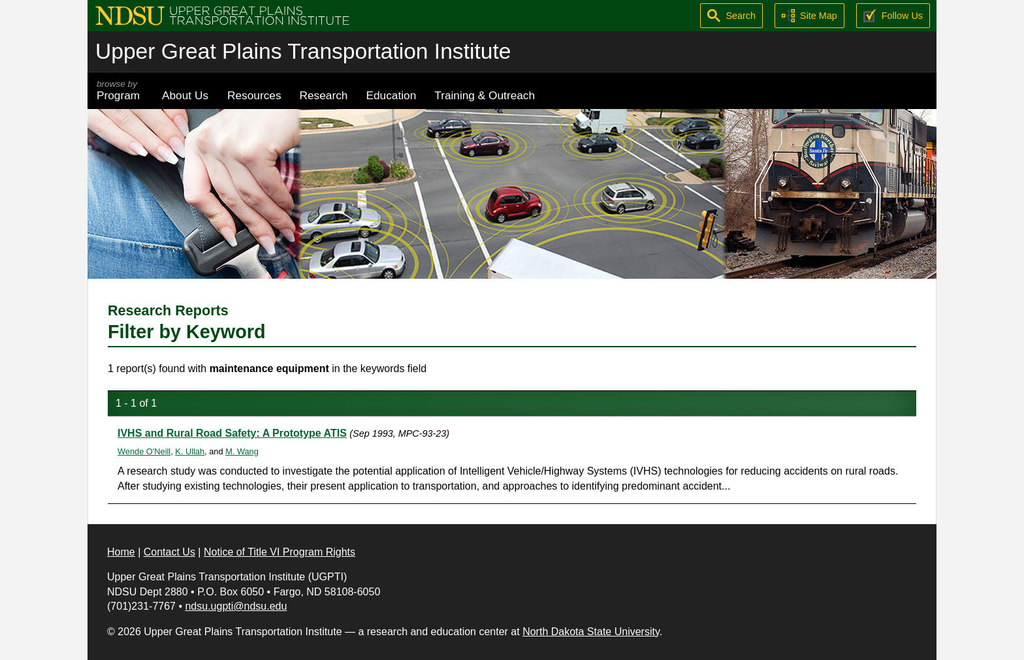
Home (121, 552)
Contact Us (169, 552)
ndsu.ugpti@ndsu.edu (236, 606)
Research (324, 95)
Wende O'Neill (144, 451)
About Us (185, 95)
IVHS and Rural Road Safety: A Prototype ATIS (232, 433)
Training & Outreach (484, 95)
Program (120, 90)
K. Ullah (189, 451)
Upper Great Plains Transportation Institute (303, 51)
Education (391, 95)
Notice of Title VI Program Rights (279, 552)
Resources (254, 95)
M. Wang (242, 451)
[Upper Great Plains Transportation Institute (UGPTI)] (222, 14)
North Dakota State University (591, 631)
